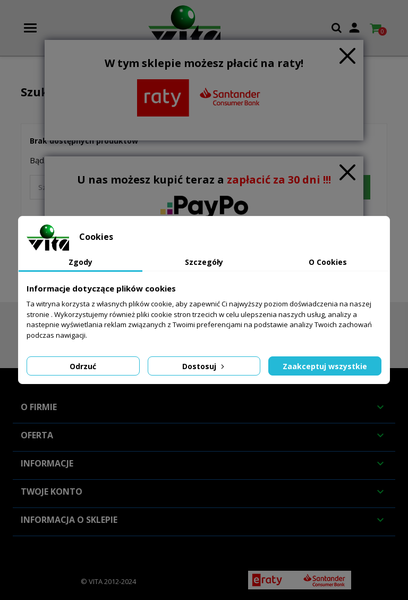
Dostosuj (204, 366)
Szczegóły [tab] (204, 262)
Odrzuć (83, 366)
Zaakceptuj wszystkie (325, 366)
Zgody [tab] (80, 262)
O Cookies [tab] (328, 262)
